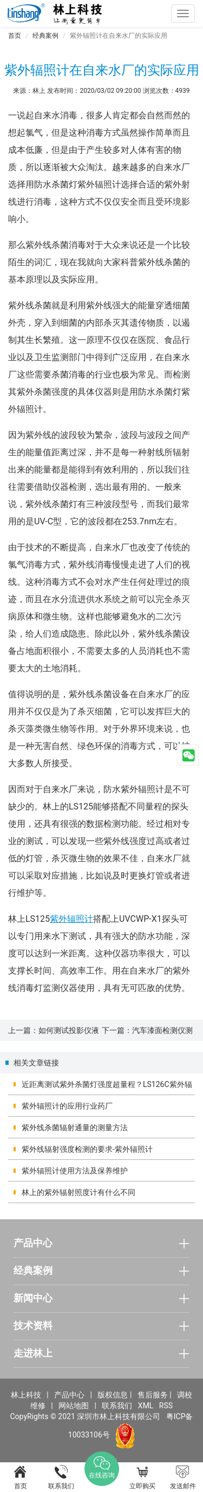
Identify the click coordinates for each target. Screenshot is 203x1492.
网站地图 (73, 1405)
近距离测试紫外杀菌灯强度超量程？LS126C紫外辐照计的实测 (107, 1087)
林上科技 (26, 1394)
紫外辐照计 (71, 919)
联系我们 (117, 1405)
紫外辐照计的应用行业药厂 (67, 1106)
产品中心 (69, 1394)
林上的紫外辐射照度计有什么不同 (78, 1192)
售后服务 (152, 1394)
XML (146, 1405)
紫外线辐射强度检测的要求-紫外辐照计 (87, 1149)
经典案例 (45, 35)
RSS (166, 1405)
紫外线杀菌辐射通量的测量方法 (75, 1127)
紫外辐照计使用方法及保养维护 (75, 1170)
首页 (14, 35)
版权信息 (112, 1394)
